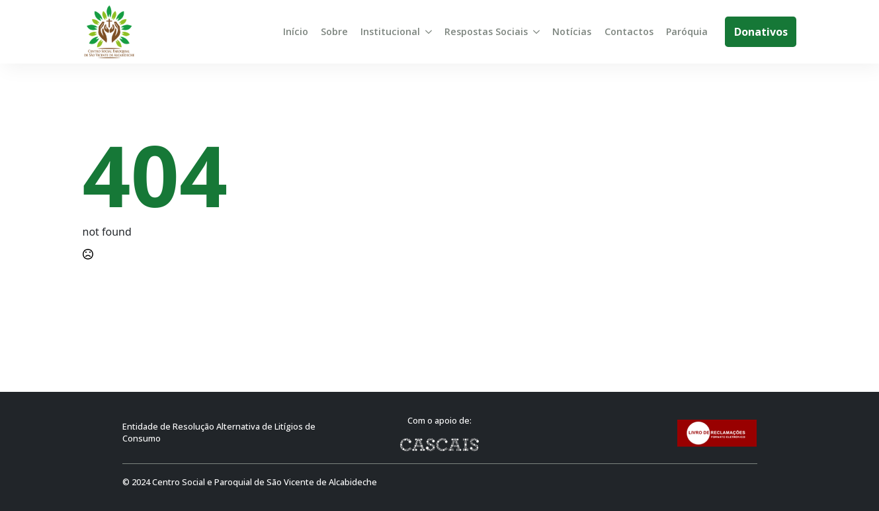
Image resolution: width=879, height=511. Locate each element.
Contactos (629, 31)
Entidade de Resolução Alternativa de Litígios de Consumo (218, 432)
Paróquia (687, 31)
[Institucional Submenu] (428, 32)
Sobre (334, 31)
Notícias (571, 31)
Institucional (390, 31)
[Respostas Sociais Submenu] (536, 32)
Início (295, 31)
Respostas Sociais (486, 31)
